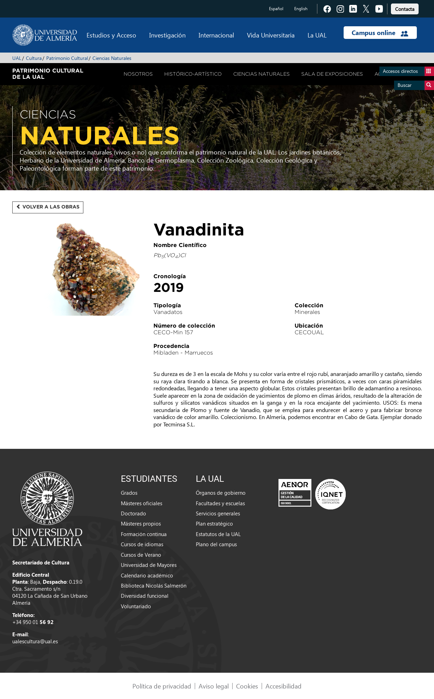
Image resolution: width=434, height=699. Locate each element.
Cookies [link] (247, 685)
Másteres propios (141, 523)
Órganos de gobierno (221, 492)
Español (276, 8)
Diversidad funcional (144, 595)
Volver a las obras (48, 207)
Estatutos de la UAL (218, 533)
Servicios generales (218, 513)
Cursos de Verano (141, 554)
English (301, 8)
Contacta (404, 9)
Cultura (34, 58)
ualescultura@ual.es (35, 641)
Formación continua (144, 533)
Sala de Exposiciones (332, 74)
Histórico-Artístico (193, 74)
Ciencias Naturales (111, 58)
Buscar (416, 85)
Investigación (167, 34)
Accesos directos (408, 71)
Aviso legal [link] (214, 685)
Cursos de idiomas (142, 544)
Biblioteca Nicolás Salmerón (153, 585)
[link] (405, 8)
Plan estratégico (214, 523)
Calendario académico (147, 575)
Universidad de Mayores (149, 564)
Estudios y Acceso (111, 34)
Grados (129, 492)
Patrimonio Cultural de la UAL (47, 73)
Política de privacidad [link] (161, 685)
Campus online (380, 32)
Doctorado (133, 513)
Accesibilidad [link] (284, 685)
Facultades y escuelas (220, 503)
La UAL (317, 34)
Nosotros (138, 74)
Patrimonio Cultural (67, 58)
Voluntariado (136, 606)
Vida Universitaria (271, 34)
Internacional (216, 34)
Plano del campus (216, 544)
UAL (16, 58)
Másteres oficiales (141, 503)
